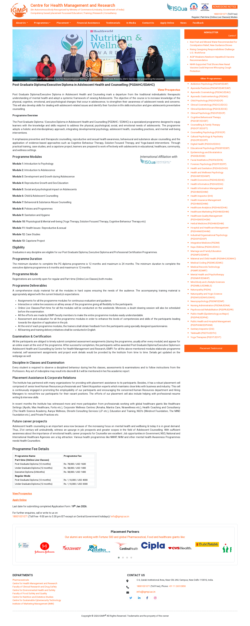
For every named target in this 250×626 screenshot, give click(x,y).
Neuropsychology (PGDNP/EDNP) (207, 301)
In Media (131, 23)
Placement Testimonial (211, 348)
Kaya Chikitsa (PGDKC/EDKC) (205, 247)
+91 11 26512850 (177, 586)
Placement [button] (63, 23)
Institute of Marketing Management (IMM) (33, 603)
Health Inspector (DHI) (202, 196)
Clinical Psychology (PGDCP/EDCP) (208, 113)
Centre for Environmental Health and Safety (33, 590)
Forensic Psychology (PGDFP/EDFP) (208, 164)
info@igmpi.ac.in (120, 516)
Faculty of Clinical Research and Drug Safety (34, 586)
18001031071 (220, 14)
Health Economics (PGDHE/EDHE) (207, 180)
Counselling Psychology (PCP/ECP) (208, 132)
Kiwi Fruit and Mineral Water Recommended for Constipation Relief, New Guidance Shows (213, 44)
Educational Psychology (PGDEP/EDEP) (210, 148)
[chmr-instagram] (155, 597)
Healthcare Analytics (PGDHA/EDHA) (209, 207)
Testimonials (113, 23)
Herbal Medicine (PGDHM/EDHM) (207, 223)
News (183, 23)
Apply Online (167, 23)
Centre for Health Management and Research (34, 583)
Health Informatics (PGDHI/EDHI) (207, 184)
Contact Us (148, 23)
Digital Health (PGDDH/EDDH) (205, 144)
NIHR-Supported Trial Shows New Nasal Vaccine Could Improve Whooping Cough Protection (210, 67)
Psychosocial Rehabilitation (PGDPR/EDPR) (212, 309)
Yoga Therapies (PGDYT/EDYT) (206, 337)
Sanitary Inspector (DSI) (202, 329)
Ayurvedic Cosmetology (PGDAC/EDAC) (211, 92)
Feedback (198, 23)
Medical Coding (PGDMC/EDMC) (207, 262)
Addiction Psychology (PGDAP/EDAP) (209, 84)
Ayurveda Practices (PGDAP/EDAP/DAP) (211, 88)
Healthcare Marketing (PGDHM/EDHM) (210, 211)
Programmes (41, 23)
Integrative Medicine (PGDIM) (205, 242)
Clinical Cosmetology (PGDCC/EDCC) (209, 104)
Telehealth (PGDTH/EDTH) (203, 333)
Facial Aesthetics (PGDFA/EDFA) (207, 160)
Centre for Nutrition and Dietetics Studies (32, 597)
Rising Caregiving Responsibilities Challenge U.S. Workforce (212, 51)
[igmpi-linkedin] (139, 597)
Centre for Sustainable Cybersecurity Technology (36, 600)
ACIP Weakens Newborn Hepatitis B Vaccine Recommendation (212, 59)
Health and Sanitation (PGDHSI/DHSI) (209, 168)
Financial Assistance (88, 23)
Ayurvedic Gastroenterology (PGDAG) (209, 96)
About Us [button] (21, 23)
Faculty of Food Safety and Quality (29, 593)
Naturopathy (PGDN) (201, 289)
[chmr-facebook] (147, 597)
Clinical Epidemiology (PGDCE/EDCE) (209, 109)
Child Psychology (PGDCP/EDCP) (207, 100)
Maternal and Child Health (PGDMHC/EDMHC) (213, 258)
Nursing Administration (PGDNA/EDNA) (210, 305)
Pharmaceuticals (20, 580)
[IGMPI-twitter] (130, 597)
